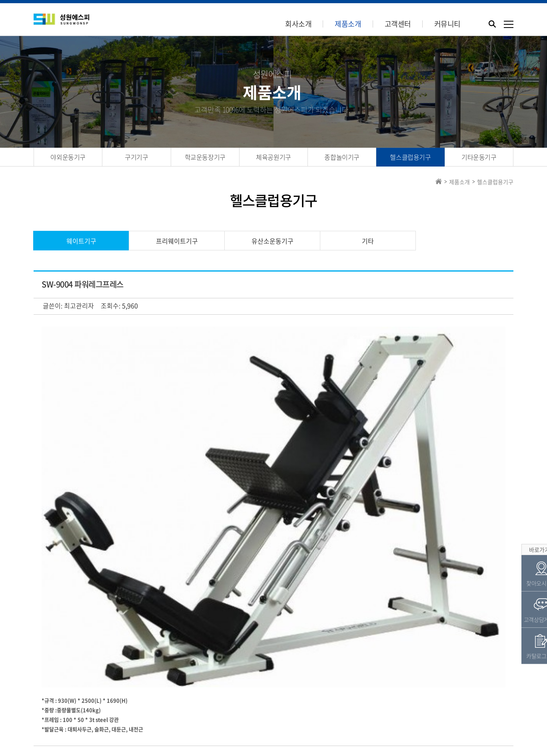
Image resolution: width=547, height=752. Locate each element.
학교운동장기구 (205, 157)
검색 (47, 587)
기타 (368, 241)
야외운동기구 (68, 157)
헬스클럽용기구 (410, 157)
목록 (493, 587)
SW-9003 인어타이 (97, 624)
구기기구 (136, 157)
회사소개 (298, 23)
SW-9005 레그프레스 (100, 607)
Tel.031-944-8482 (254, 724)
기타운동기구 (479, 157)
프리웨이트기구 (177, 241)
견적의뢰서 (248, 697)
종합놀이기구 (341, 157)
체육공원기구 (273, 157)
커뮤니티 (447, 23)
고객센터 (398, 23)
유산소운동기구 (272, 241)
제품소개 (348, 23)
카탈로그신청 (296, 697)
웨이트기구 (81, 241)
